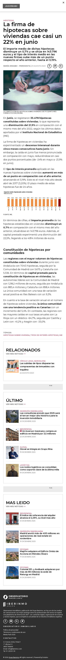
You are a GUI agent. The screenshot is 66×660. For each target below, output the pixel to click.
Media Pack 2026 (9, 634)
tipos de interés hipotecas (44, 335)
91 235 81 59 (10, 651)
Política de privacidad (10, 630)
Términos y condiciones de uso (14, 632)
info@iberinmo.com (15, 649)
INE (60, 335)
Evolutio (45, 657)
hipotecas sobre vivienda (16, 335)
